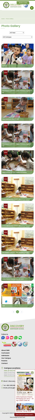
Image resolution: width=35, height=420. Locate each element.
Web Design (13, 417)
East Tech (22, 417)
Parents (4, 361)
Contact (4, 363)
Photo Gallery (9, 18)
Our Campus (6, 358)
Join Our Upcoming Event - (24, 415)
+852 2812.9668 (11, 385)
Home (3, 18)
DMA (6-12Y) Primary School (14, 371)
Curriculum (5, 353)
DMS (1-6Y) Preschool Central (15, 375)
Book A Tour (23, 3)
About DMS (5, 350)
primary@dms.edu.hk (15, 388)
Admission (5, 356)
